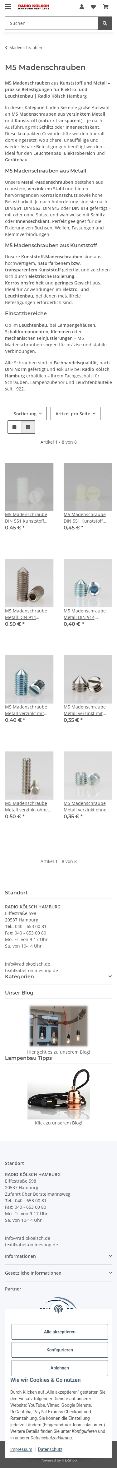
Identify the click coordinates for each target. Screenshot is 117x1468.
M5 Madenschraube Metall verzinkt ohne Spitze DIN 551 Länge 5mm (86, 806)
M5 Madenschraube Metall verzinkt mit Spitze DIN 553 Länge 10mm (27, 710)
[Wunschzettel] (93, 7)
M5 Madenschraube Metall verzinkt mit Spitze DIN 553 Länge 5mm (86, 710)
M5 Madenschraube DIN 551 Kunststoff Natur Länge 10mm (26, 517)
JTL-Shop (69, 1460)
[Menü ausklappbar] (8, 4)
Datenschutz (50, 1449)
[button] (81, 7)
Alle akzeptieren (60, 1331)
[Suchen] (51, 23)
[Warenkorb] (106, 7)
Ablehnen (60, 1367)
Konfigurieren (59, 1349)
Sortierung (25, 414)
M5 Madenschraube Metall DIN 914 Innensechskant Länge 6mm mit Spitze (87, 614)
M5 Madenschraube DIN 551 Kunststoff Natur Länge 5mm (85, 517)
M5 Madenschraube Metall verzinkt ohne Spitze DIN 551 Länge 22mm (27, 806)
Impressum (21, 1449)
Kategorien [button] (19, 977)
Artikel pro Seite (73, 414)
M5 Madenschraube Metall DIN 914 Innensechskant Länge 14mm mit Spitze (28, 614)
